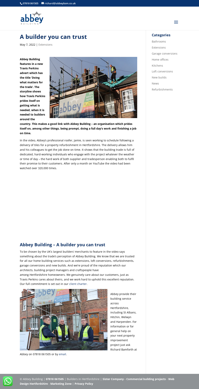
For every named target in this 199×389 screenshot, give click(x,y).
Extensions (45, 44)
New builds (159, 77)
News (155, 83)
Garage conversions (164, 53)
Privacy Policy (84, 384)
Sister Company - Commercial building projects (134, 379)
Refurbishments (162, 89)
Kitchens (157, 65)
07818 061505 (30, 3)
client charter (78, 284)
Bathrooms (159, 41)
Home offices (160, 59)
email (62, 354)
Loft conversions (162, 71)
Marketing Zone (61, 384)
